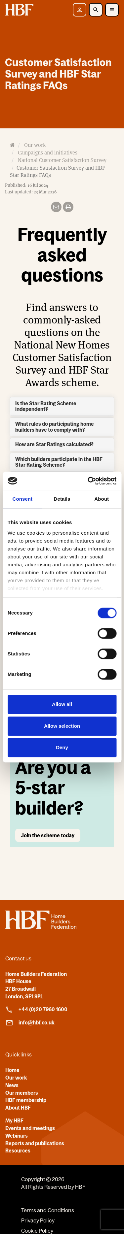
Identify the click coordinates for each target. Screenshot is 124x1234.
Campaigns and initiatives (47, 152)
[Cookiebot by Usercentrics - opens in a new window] (88, 481)
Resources (17, 1150)
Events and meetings (30, 1128)
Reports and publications (34, 1143)
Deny (62, 747)
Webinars (16, 1135)
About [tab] (101, 499)
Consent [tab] (22, 499)
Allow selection (62, 726)
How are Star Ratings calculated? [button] (54, 444)
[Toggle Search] (96, 10)
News (12, 1085)
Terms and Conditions (47, 1210)
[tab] (62, 406)
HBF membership (25, 1100)
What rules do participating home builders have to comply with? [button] (54, 426)
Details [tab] (62, 499)
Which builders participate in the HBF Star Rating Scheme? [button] (59, 462)
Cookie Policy (37, 1230)
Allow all (62, 704)
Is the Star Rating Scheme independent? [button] (45, 406)
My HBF (14, 1120)
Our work (35, 145)
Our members (21, 1092)
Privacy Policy (38, 1220)
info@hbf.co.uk (30, 1023)
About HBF (18, 1107)
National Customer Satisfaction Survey (62, 159)
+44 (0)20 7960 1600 (36, 1010)
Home (12, 1070)
